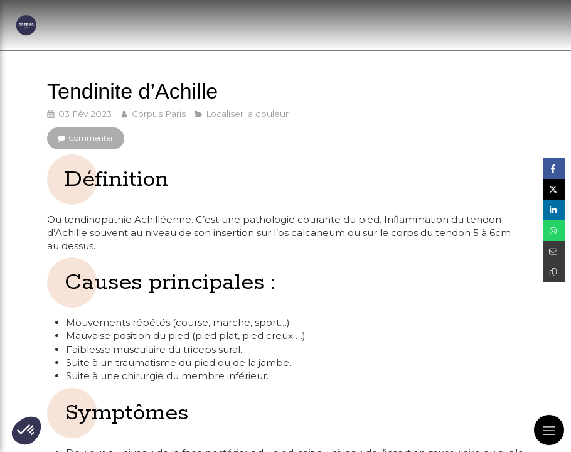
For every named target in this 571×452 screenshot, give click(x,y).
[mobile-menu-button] (549, 430)
